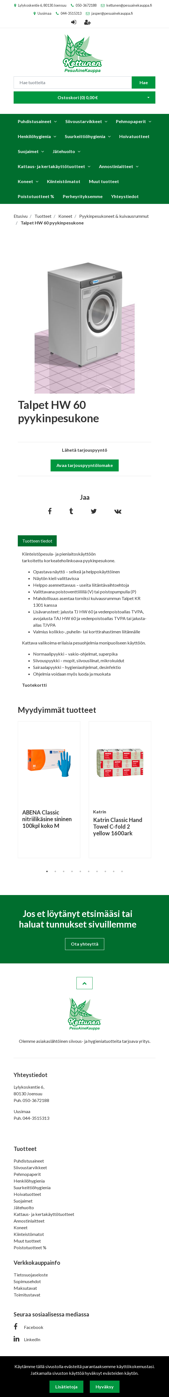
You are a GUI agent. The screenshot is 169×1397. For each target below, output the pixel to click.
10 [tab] (122, 871)
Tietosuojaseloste (31, 1274)
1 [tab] (47, 871)
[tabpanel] (49, 789)
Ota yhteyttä (84, 943)
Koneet (25, 181)
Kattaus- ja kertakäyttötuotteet (51, 166)
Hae (144, 82)
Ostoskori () (78, 97)
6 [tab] (88, 871)
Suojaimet (28, 151)
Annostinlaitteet (116, 166)
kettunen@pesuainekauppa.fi (129, 5)
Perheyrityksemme (83, 196)
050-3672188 (86, 5)
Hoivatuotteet (134, 136)
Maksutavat (25, 1288)
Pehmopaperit (131, 121)
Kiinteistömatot (63, 181)
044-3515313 (71, 13)
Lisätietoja (66, 1386)
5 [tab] (80, 871)
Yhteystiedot (125, 196)
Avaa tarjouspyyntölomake (84, 465)
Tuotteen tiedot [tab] (37, 540)
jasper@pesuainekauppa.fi (112, 13)
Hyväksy (105, 1386)
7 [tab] (97, 871)
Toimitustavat (27, 1294)
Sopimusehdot (27, 1281)
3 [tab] (63, 871)
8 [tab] (105, 871)
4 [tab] (72, 871)
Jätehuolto (64, 151)
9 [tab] (113, 871)
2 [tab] (55, 871)
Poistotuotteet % (36, 196)
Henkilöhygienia (34, 136)
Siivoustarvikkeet (83, 121)
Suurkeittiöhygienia (85, 136)
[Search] (73, 82)
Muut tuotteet (104, 181)
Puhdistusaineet (34, 121)
